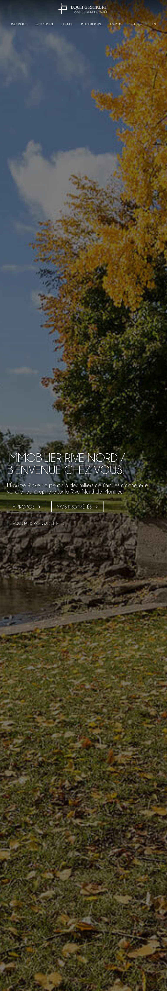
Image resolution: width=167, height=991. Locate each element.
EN (154, 23)
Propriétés (18, 23)
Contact (137, 23)
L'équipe (67, 23)
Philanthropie (91, 23)
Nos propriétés (74, 506)
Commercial (44, 23)
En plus (115, 23)
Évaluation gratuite (36, 523)
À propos (24, 506)
